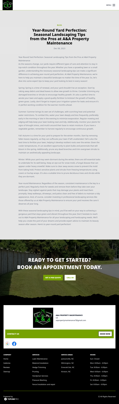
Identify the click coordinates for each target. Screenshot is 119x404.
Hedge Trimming (39, 367)
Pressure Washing (39, 379)
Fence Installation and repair (43, 384)
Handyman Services (40, 375)
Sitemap (6, 371)
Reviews (6, 367)
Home (5, 358)
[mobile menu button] (113, 5)
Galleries (6, 362)
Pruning (35, 371)
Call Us (73, 277)
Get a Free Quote (50, 277)
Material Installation (40, 362)
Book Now (104, 333)
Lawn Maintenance (40, 358)
